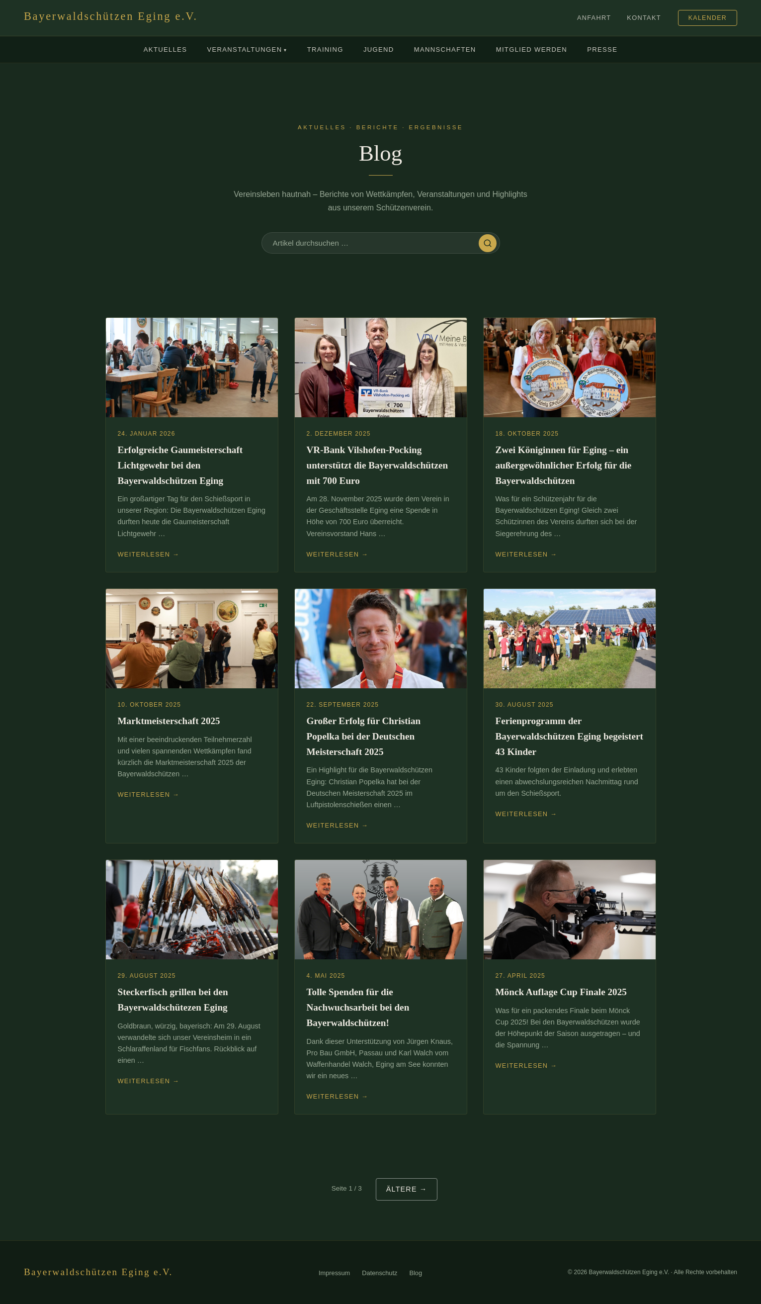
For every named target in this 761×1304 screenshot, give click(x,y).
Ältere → (406, 1189)
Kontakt (644, 17)
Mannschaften (445, 49)
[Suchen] (488, 243)
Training (325, 49)
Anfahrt (594, 17)
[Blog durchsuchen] (376, 243)
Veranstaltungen (247, 50)
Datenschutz (379, 1273)
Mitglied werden (532, 49)
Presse (602, 49)
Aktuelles (165, 49)
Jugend (378, 49)
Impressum (334, 1273)
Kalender (707, 17)
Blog (415, 1273)
